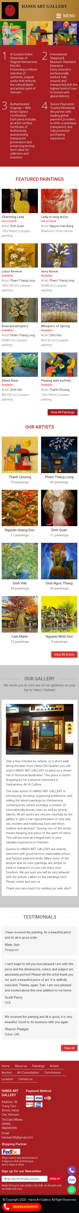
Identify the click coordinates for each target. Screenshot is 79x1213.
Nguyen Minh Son (59, 636)
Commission (52, 1072)
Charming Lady (20, 219)
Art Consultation (28, 1072)
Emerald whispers (20, 328)
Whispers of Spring (59, 328)
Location (7, 1079)
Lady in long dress (59, 219)
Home (6, 1066)
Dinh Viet (56, 335)
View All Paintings (62, 412)
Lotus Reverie (20, 274)
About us (21, 1066)
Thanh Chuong (59, 389)
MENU (59, 16)
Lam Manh (20, 636)
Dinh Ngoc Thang (59, 583)
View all (69, 1048)
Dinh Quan (17, 226)
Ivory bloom (59, 274)
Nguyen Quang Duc (20, 530)
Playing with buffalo (59, 383)
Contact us (25, 1079)
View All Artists (64, 654)
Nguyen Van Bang (61, 226)
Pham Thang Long (22, 280)
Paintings (38, 1066)
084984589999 (25, 1207)
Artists (54, 1066)
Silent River (20, 383)
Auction (7, 1072)
